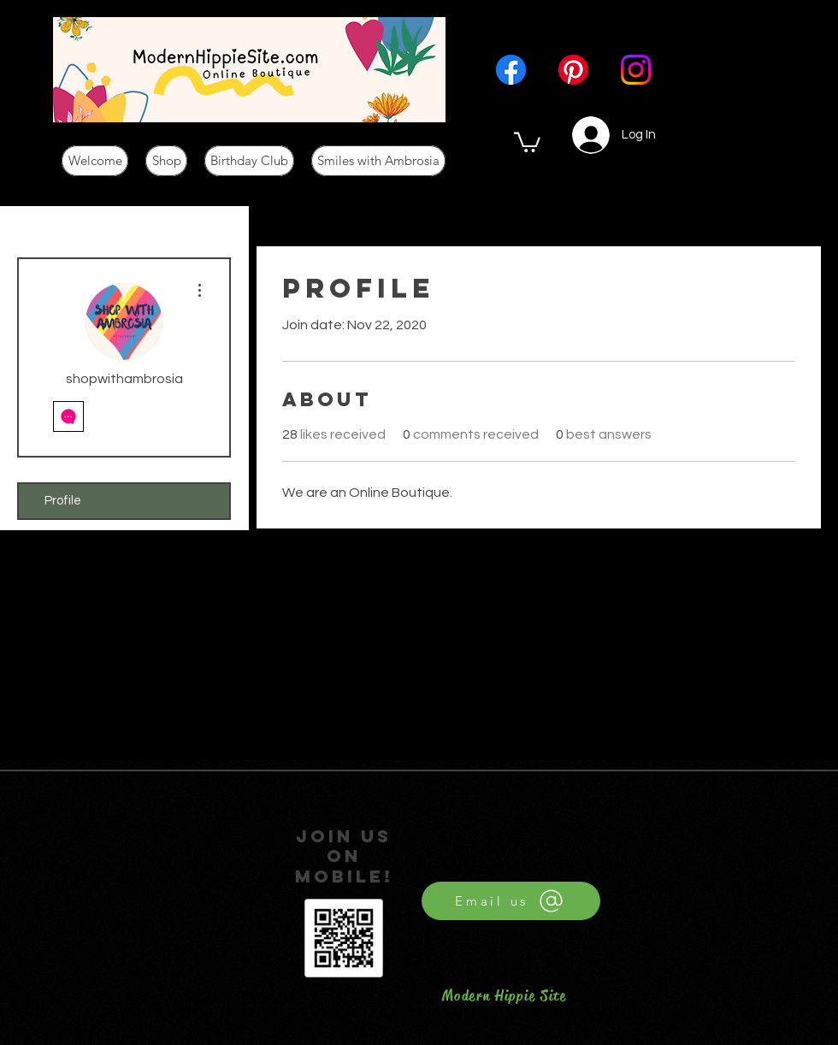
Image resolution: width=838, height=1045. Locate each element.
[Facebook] (511, 70)
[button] (527, 141)
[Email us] (511, 901)
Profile (62, 500)
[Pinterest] (573, 70)
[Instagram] (636, 70)
